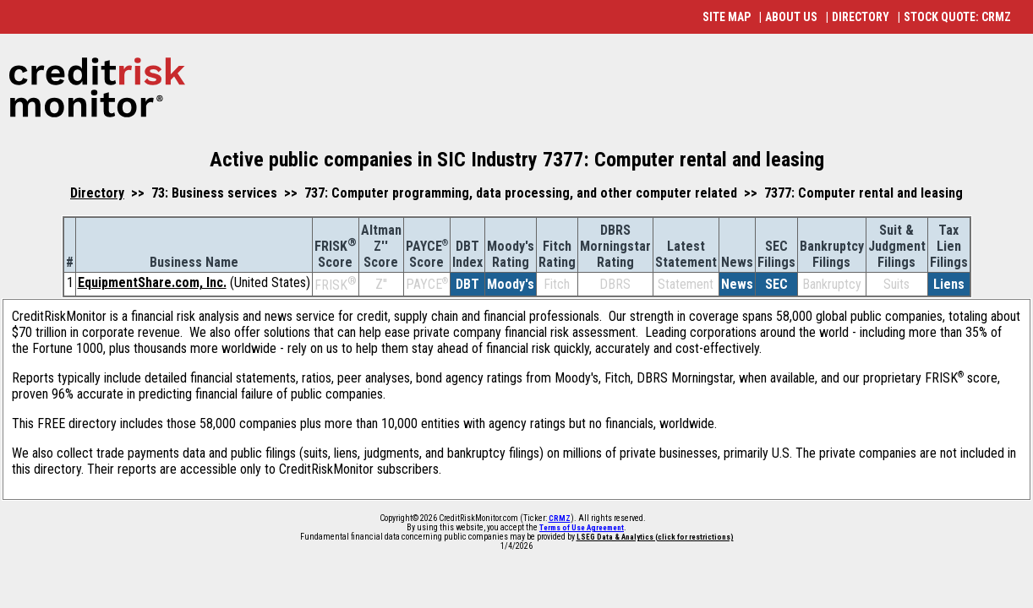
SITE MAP (726, 17)
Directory (97, 193)
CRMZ (560, 518)
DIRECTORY (860, 17)
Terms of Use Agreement (581, 528)
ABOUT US (791, 17)
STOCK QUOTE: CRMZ (957, 17)
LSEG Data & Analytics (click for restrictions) (655, 537)
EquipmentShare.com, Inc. (152, 282)
